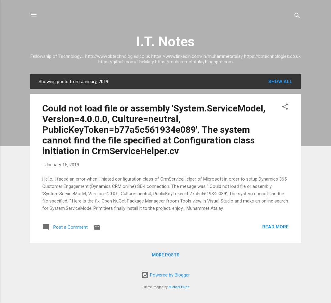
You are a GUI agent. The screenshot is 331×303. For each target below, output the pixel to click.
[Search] (297, 16)
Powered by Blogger (165, 275)
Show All (280, 81)
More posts (165, 254)
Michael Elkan (179, 287)
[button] (285, 107)
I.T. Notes (165, 41)
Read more (275, 227)
